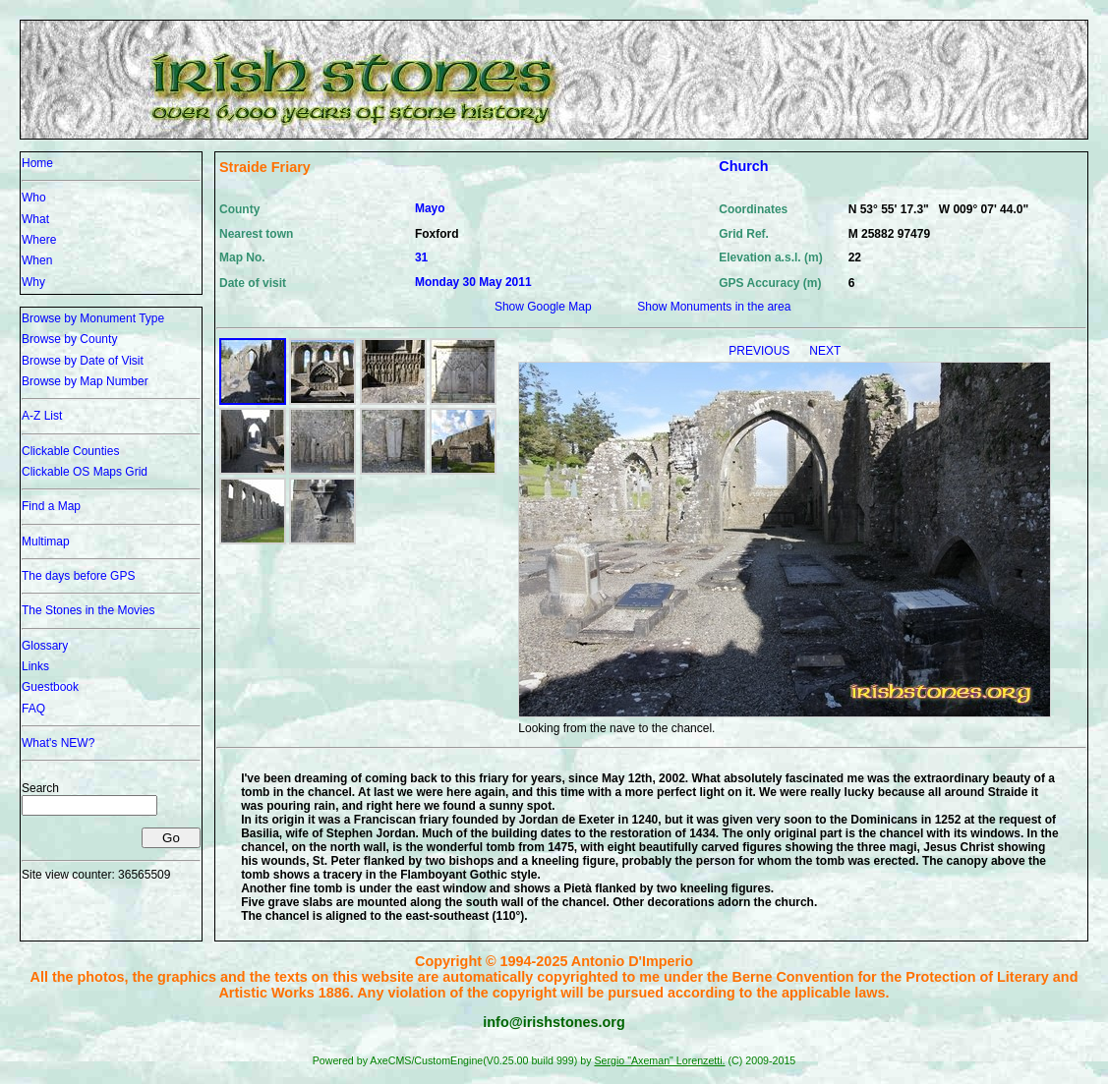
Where (39, 240)
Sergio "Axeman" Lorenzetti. (659, 1060)
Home (37, 163)
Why (33, 282)
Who (34, 197)
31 (421, 257)
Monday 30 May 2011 (473, 282)
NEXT (825, 351)
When (37, 260)
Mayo (430, 208)
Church (743, 166)
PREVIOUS (760, 351)
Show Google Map (543, 307)
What (35, 219)
